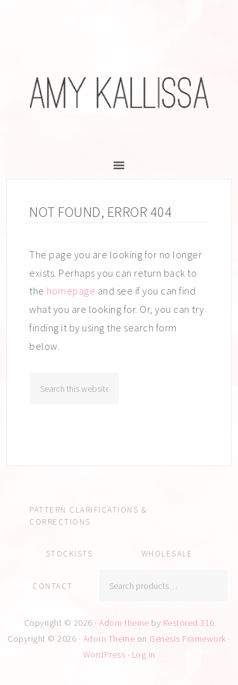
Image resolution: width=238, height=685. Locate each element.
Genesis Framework (187, 638)
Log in (143, 654)
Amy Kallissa (119, 92)
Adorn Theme (109, 638)
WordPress (104, 654)
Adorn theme (124, 622)
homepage (70, 290)
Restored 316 (189, 622)
